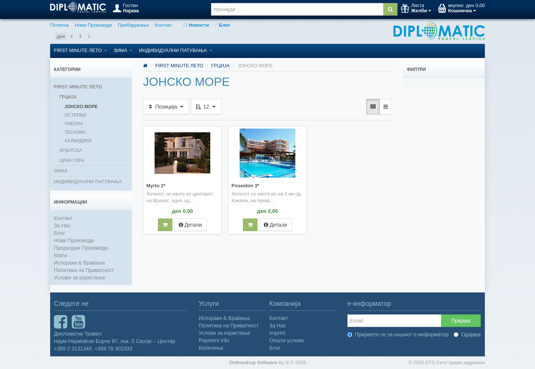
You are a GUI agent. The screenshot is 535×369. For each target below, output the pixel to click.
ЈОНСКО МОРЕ (81, 106)
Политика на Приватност (84, 270)
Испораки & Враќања (79, 263)
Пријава (460, 321)
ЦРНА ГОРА (71, 160)
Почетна (59, 25)
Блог (221, 25)
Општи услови (286, 340)
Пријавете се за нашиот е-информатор (397, 334)
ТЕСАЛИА (75, 132)
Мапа (60, 255)
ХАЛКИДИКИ (78, 140)
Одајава (467, 334)
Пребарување (133, 25)
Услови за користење (79, 278)
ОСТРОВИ (76, 115)
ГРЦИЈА (68, 97)
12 (206, 107)
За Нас (62, 226)
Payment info (214, 340)
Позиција (166, 107)
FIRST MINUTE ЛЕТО (80, 50)
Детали (190, 224)
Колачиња (211, 348)
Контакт (163, 25)
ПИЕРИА (74, 123)
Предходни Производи (81, 248)
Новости (196, 25)
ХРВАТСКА (70, 150)
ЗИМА (123, 50)
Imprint (277, 333)
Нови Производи (93, 25)
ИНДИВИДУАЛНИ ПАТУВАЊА (175, 50)
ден (61, 36)
